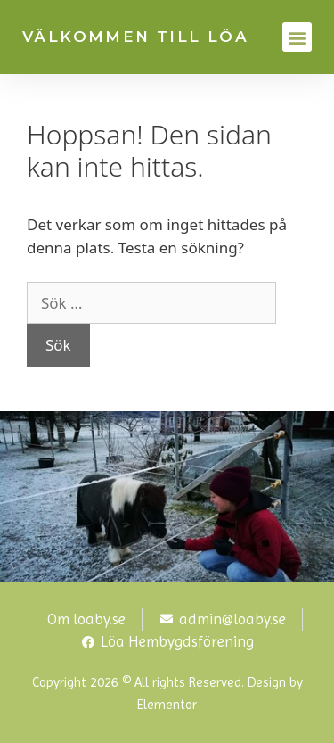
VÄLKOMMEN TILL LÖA (135, 36)
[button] (297, 37)
